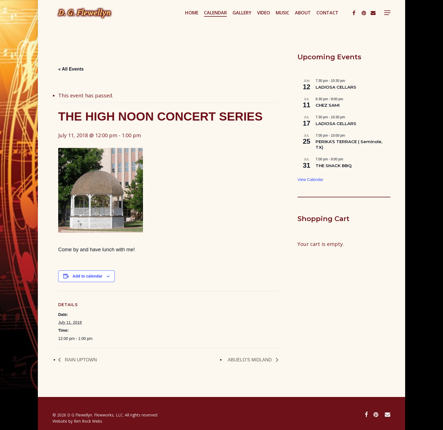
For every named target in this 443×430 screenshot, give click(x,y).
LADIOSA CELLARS (336, 87)
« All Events (71, 69)
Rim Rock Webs (88, 421)
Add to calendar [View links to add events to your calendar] (88, 276)
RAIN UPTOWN (80, 359)
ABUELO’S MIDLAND (250, 359)
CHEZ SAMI (328, 105)
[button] (387, 21)
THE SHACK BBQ (334, 165)
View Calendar (310, 179)
